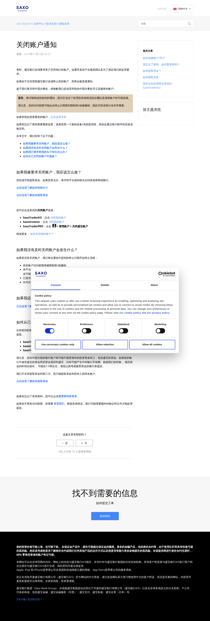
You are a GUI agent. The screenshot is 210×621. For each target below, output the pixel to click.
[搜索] (166, 23)
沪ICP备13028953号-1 (29, 599)
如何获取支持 (151, 77)
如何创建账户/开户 (154, 58)
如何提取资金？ (152, 71)
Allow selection (105, 344)
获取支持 (64, 23)
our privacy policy (158, 312)
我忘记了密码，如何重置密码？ (161, 64)
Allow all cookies (152, 344)
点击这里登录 (58, 117)
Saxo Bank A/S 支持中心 (30, 23)
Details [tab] (105, 285)
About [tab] (154, 285)
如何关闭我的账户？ (42, 234)
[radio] (65, 443)
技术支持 (51, 23)
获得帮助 (105, 516)
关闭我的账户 (58, 217)
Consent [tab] (56, 285)
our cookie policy (130, 312)
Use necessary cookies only (57, 344)
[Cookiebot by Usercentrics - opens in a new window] (161, 274)
